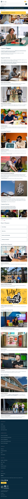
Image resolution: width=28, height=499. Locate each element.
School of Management (4, 439)
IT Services (3, 370)
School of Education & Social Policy (6, 437)
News (1, 452)
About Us (2, 448)
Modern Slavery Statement (4, 496)
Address (2, 475)
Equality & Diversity (4, 450)
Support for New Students (5, 415)
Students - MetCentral (4, 460)
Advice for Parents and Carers (6, 284)
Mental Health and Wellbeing (6, 103)
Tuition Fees (4, 231)
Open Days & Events (4, 429)
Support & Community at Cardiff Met (7, 173)
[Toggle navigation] (26, 1)
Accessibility (2, 493)
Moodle (2, 464)
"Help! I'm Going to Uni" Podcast (7, 305)
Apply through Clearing (19, 7)
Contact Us (3, 482)
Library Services (4, 349)
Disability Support (4, 125)
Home (1, 10)
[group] (9, 214)
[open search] (25, 1)
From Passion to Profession (6, 197)
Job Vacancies (3, 454)
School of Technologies (4, 443)
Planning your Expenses (5, 239)
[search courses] (26, 4)
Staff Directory (3, 473)
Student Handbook (4, 393)
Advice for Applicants (5, 262)
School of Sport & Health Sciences (6, 441)
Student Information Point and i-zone (7, 328)
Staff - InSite (3, 462)
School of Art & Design (4, 435)
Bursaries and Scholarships (6, 235)
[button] (4, 220)
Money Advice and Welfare (6, 82)
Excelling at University (5, 149)
